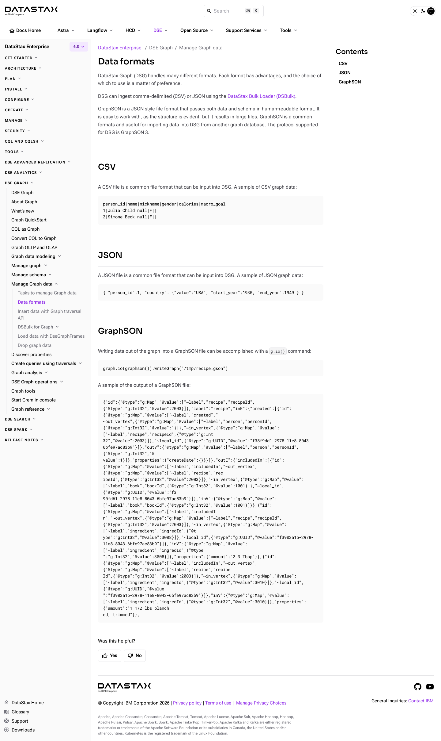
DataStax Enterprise (119, 48)
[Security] (45, 131)
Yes (109, 655)
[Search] (234, 11)
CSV (107, 167)
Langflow (100, 30)
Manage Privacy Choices (261, 703)
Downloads (19, 730)
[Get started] (45, 58)
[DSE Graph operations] (48, 382)
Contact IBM (421, 701)
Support (16, 721)
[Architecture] (45, 68)
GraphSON (120, 331)
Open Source (197, 30)
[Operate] (45, 110)
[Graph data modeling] (48, 256)
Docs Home (25, 31)
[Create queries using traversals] (48, 363)
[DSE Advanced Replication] (45, 162)
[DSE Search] (45, 419)
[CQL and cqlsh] (45, 141)
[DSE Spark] (45, 429)
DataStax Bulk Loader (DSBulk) (261, 96)
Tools (289, 30)
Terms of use (218, 703)
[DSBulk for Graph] (51, 327)
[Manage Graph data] (48, 284)
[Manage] (45, 120)
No (135, 655)
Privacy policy (187, 703)
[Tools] (45, 152)
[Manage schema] (48, 275)
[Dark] (423, 11)
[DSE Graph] (45, 183)
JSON (110, 255)
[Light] (415, 11)
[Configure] (45, 99)
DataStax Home (24, 703)
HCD (134, 30)
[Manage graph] (48, 266)
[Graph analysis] (48, 373)
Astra (67, 30)
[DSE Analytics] (45, 172)
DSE (161, 30)
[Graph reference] (48, 409)
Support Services (247, 30)
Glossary (16, 712)
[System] (431, 11)
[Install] (45, 89)
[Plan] (45, 79)
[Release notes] (45, 440)
